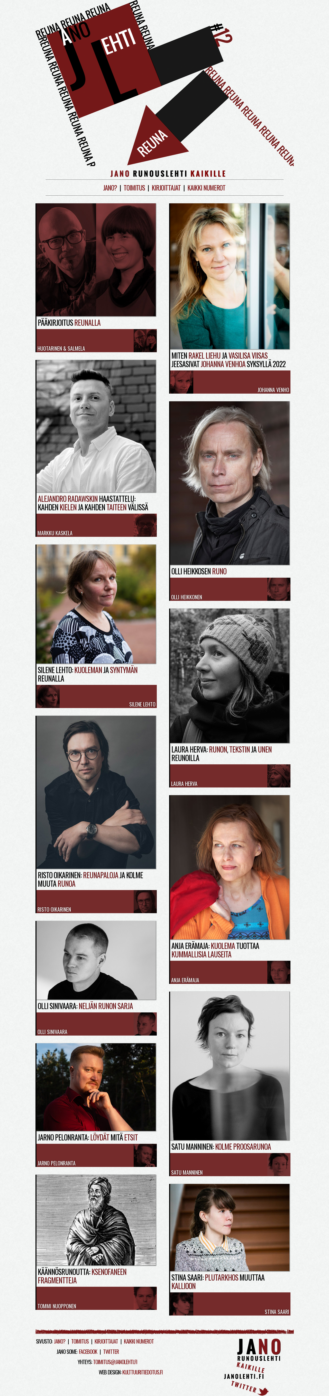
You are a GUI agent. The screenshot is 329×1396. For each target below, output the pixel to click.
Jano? (110, 187)
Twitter (111, 1351)
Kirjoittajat (166, 187)
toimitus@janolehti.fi (115, 1362)
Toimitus (134, 187)
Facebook (88, 1351)
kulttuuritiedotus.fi (142, 1372)
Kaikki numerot (206, 187)
